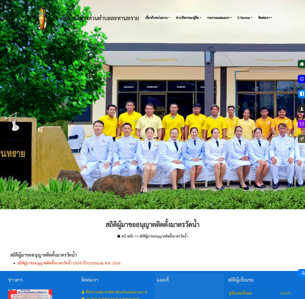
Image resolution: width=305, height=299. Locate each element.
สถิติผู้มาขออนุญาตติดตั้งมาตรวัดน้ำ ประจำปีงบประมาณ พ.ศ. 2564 (68, 263)
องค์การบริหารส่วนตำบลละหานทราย (84, 18)
